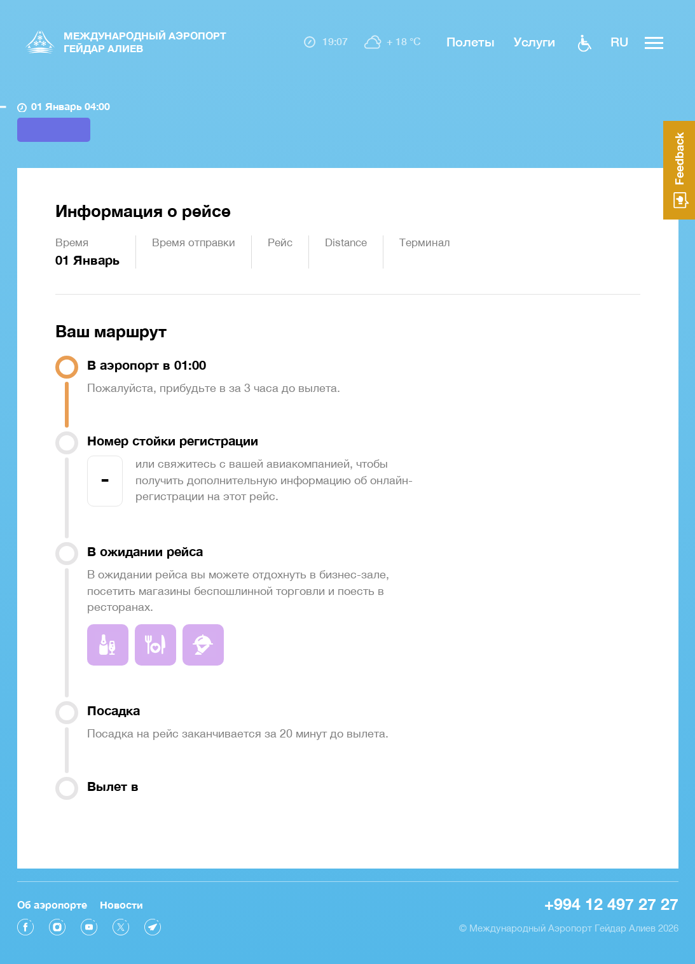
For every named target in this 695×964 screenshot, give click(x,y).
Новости (121, 904)
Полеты (470, 41)
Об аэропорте (52, 904)
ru (619, 41)
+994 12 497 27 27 (611, 904)
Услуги (534, 41)
